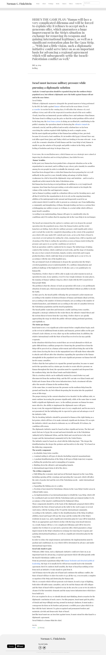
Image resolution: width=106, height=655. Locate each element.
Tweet (33, 627)
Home (38, 3)
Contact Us (78, 3)
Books (57, 3)
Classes (64, 3)
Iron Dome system (54, 121)
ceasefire (37, 109)
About (44, 3)
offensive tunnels (81, 124)
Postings (50, 3)
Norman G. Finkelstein (19, 3)
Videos (71, 3)
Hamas (56, 106)
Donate (11, 646)
